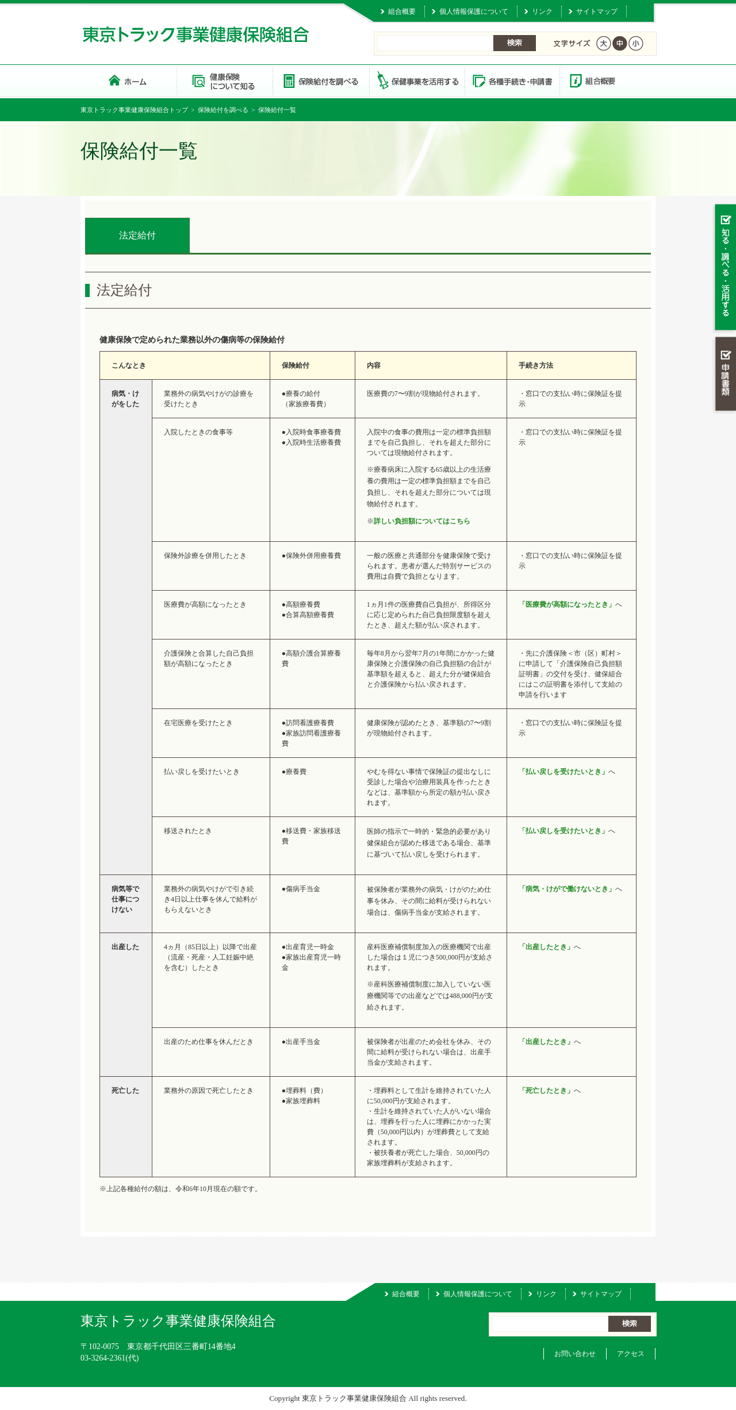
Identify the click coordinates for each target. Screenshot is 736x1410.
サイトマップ (597, 11)
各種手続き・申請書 (511, 80)
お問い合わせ (575, 1354)
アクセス (631, 1354)
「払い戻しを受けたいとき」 (563, 772)
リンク (542, 11)
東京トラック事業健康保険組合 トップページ (128, 80)
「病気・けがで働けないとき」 (567, 889)
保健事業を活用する (416, 80)
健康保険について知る (225, 80)
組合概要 (402, 11)
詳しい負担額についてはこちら (422, 521)
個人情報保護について (473, 11)
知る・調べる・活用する (724, 268)
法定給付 (137, 235)
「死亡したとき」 (546, 1091)
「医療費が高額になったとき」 (567, 604)
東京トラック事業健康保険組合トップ (134, 109)
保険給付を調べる (321, 80)
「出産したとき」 (546, 947)
